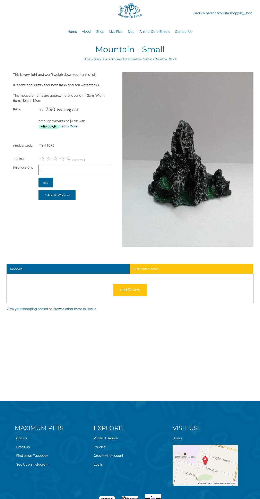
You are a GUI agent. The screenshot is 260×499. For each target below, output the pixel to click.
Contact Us (183, 32)
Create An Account (108, 456)
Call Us (21, 438)
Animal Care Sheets (154, 32)
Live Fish (116, 32)
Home (72, 32)
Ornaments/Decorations (126, 59)
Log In (98, 464)
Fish (105, 59)
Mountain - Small (165, 59)
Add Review (130, 290)
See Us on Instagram (32, 464)
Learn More (68, 126)
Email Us (23, 447)
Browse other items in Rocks (74, 309)
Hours (177, 438)
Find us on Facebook (32, 456)
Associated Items (145, 269)
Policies (100, 447)
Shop (100, 32)
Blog (131, 32)
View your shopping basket (27, 309)
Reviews (16, 269)
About (86, 32)
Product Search (106, 438)
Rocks (148, 59)
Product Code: (23, 145)
